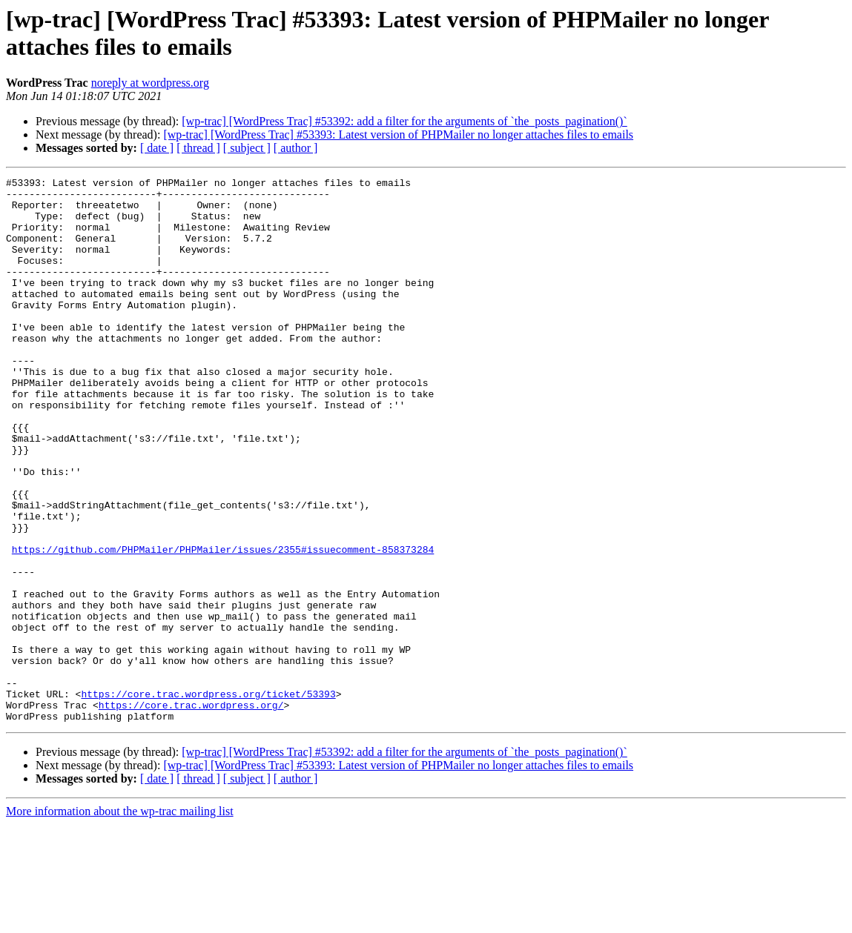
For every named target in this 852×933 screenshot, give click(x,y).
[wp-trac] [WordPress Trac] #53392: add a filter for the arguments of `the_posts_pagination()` (404, 121)
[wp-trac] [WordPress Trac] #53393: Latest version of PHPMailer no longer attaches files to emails (398, 134)
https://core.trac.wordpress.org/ (191, 811)
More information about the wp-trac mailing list (120, 920)
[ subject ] (247, 148)
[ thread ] (198, 148)
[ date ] (157, 148)
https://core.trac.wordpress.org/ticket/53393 (208, 798)
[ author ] (296, 148)
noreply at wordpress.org (150, 82)
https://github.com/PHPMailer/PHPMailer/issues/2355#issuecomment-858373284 (223, 624)
